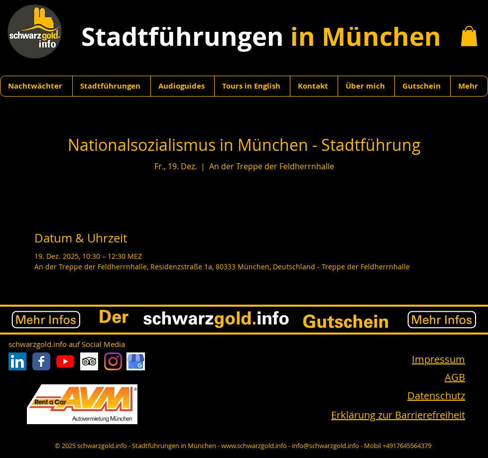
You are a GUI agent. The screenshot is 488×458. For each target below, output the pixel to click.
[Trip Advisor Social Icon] (89, 361)
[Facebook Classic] (41, 361)
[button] (469, 36)
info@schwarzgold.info (325, 445)
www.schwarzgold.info (254, 445)
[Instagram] (113, 361)
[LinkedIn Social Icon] (17, 361)
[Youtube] (65, 361)
